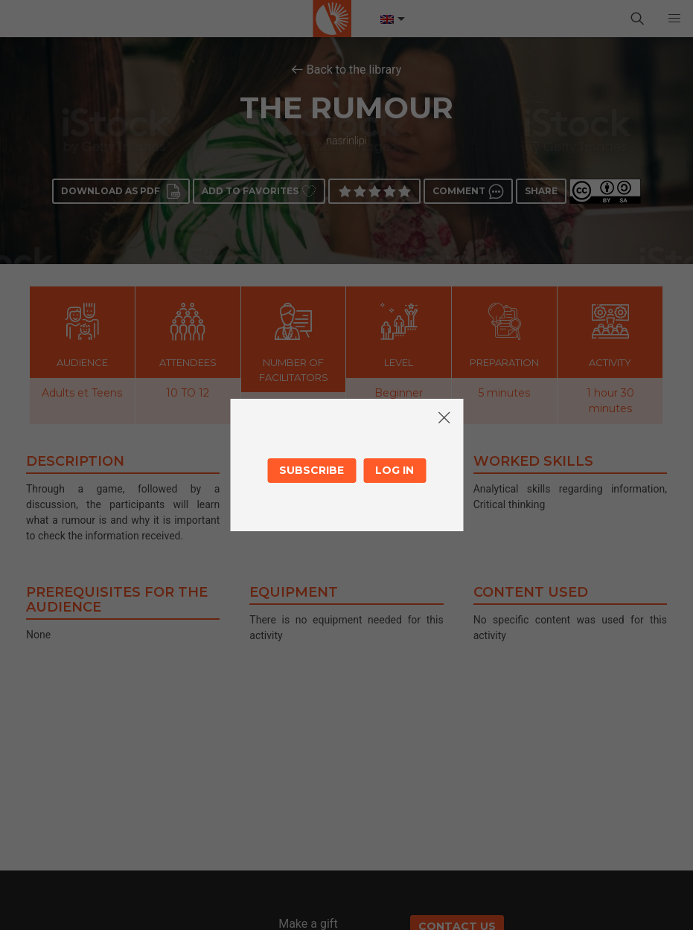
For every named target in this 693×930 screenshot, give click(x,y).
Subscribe (311, 470)
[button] (674, 18)
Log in (394, 470)
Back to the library (354, 69)
